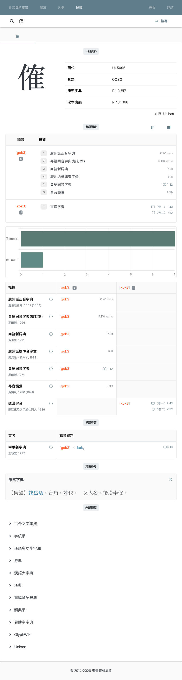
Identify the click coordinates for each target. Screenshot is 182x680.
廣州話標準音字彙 (64, 177)
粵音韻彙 (57, 192)
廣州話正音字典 (62, 153)
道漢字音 (57, 207)
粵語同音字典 (61, 185)
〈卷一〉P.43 (164, 207)
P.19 (170, 447)
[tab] (18, 36)
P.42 (169, 184)
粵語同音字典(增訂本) (67, 161)
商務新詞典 (59, 169)
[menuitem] (91, 524)
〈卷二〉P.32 (164, 213)
